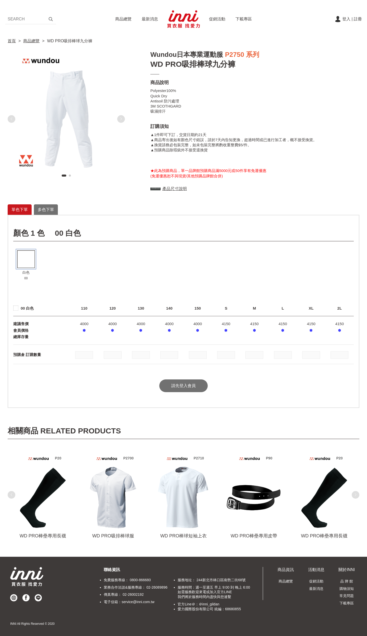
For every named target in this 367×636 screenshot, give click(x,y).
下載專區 (243, 19)
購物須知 (346, 589)
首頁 (12, 41)
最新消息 (150, 19)
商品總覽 (123, 19)
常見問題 (346, 596)
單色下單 (19, 209)
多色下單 (46, 209)
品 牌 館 (346, 581)
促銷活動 (217, 19)
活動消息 (316, 569)
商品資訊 (286, 569)
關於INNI (346, 569)
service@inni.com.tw (138, 602)
